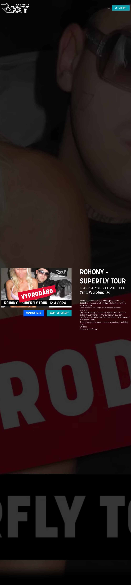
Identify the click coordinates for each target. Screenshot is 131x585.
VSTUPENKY (121, 8)
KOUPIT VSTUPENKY (59, 313)
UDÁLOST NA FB (33, 313)
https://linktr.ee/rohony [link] (89, 329)
